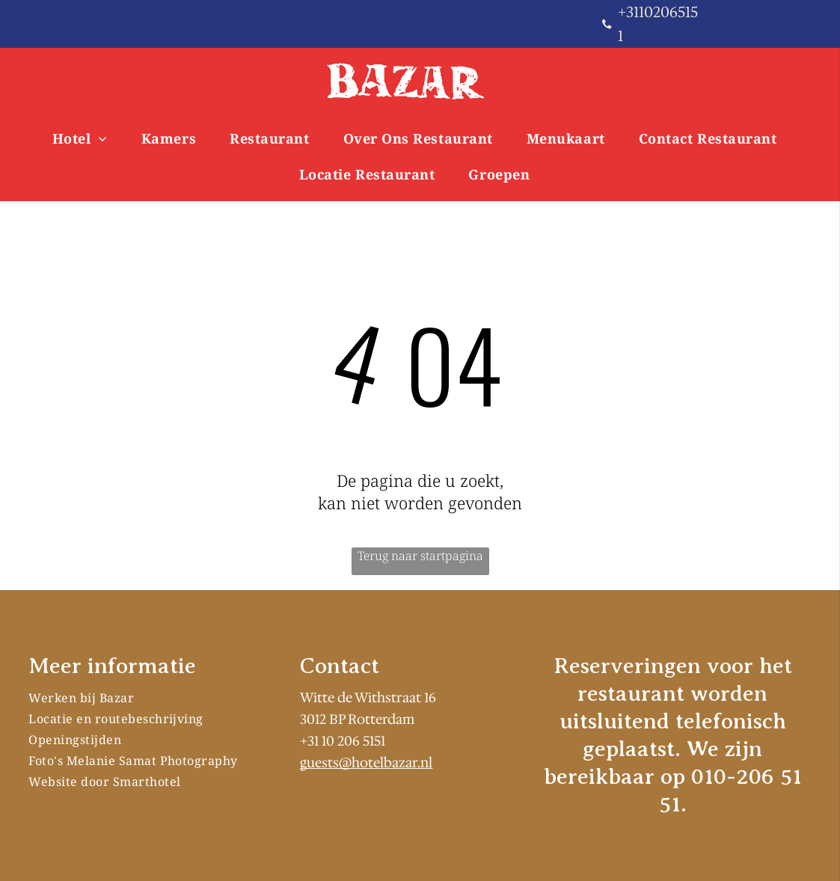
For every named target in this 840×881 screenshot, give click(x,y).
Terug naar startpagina (420, 555)
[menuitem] (85, 138)
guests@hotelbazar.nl (366, 763)
